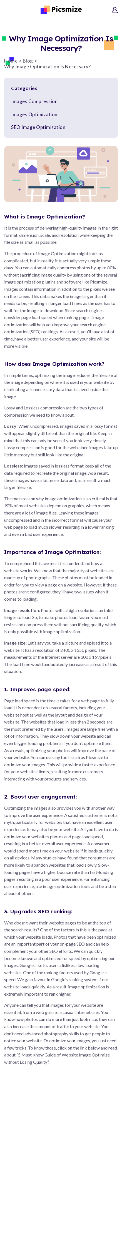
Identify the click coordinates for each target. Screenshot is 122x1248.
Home (11, 61)
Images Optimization (34, 114)
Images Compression (34, 101)
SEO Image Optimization (38, 127)
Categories (24, 88)
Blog (28, 61)
